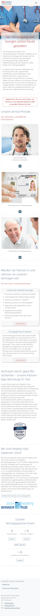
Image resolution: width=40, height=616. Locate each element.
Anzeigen (12, 539)
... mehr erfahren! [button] (20, 324)
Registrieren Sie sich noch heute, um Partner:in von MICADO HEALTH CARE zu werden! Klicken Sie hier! (20, 101)
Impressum (6, 585)
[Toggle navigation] (36, 3)
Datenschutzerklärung (10, 588)
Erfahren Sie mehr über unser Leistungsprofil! (16, 496)
